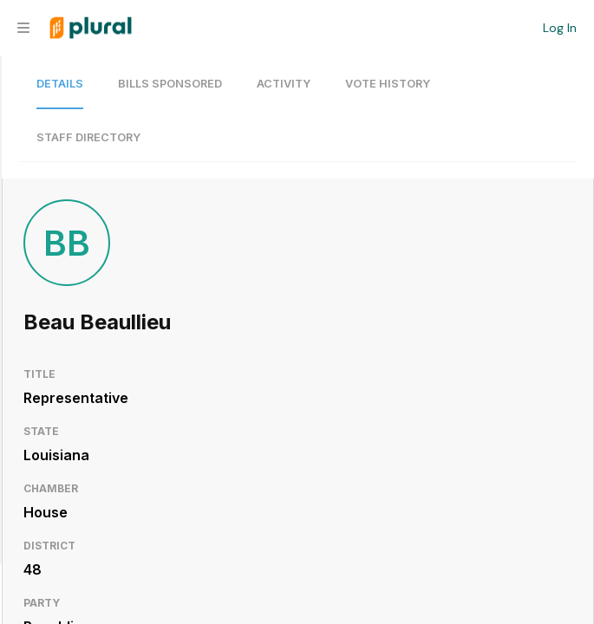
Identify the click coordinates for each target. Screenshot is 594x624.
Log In (560, 28)
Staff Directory (88, 137)
